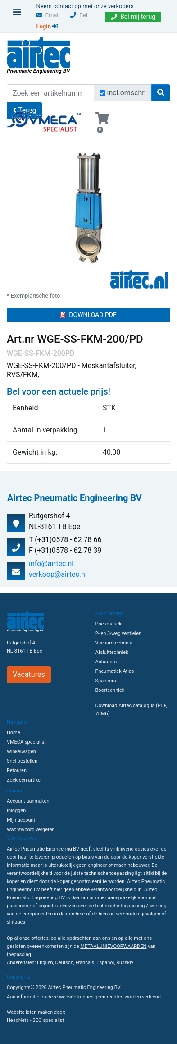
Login (47, 26)
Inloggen (16, 811)
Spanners (105, 681)
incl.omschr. (126, 92)
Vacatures (29, 674)
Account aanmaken (28, 801)
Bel (78, 15)
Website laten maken (30, 1012)
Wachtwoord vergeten (31, 829)
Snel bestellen (22, 761)
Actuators (106, 662)
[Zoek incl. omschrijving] (102, 93)
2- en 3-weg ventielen (118, 633)
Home (13, 733)
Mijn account (21, 820)
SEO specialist (48, 1020)
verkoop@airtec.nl (58, 574)
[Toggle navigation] (17, 14)
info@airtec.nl (51, 563)
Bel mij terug (133, 16)
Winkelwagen (21, 751)
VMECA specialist (26, 742)
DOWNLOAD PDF (88, 314)
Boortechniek (110, 690)
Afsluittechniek (111, 652)
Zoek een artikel (24, 780)
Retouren (17, 770)
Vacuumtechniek (113, 643)
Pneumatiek (108, 624)
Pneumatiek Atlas (114, 671)
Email (48, 15)
